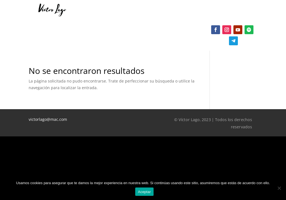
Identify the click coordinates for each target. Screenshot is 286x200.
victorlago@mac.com (48, 119)
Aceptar (144, 192)
